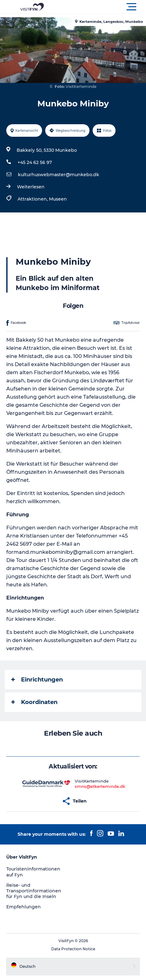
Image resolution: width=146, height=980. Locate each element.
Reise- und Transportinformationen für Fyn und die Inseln (33, 890)
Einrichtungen (37, 679)
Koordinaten (34, 702)
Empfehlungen (23, 907)
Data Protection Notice (73, 949)
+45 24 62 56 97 (35, 162)
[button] (101, 7)
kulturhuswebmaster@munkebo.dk (58, 174)
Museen (58, 199)
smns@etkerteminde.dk (100, 786)
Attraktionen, (33, 199)
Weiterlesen (31, 187)
